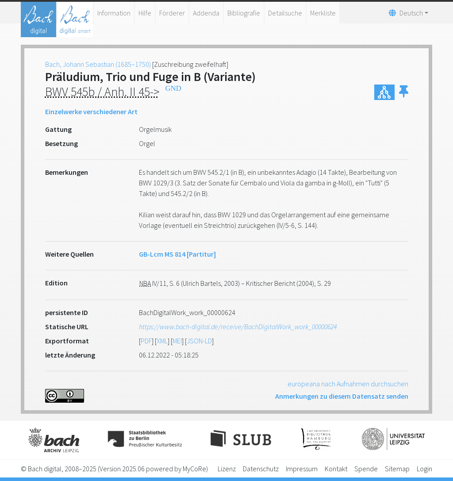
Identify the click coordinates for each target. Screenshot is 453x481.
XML (162, 340)
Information (114, 12)
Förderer (172, 12)
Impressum (302, 468)
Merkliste (323, 12)
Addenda (206, 12)
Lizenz (227, 468)
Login (424, 468)
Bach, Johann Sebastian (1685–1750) (98, 64)
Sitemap (397, 468)
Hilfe (144, 12)
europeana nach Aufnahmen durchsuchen (348, 383)
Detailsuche (285, 12)
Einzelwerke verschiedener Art (91, 111)
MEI (177, 340)
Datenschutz (261, 468)
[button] (403, 92)
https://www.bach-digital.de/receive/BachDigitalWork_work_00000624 (238, 326)
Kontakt (336, 468)
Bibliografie (243, 12)
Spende (366, 468)
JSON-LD (199, 340)
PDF (146, 340)
